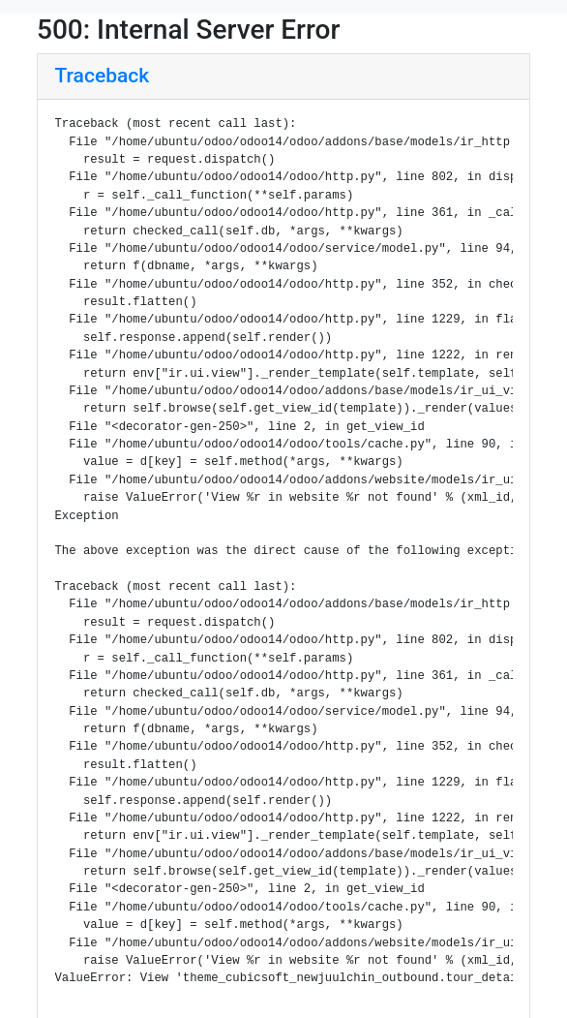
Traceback (102, 75)
